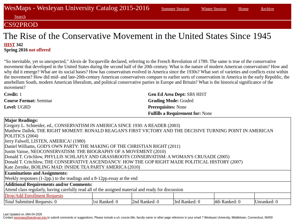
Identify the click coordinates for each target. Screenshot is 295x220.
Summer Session (175, 8)
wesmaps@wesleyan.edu (30, 217)
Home (244, 8)
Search (20, 16)
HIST (9, 44)
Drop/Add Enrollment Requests (34, 195)
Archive (267, 8)
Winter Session (213, 8)
